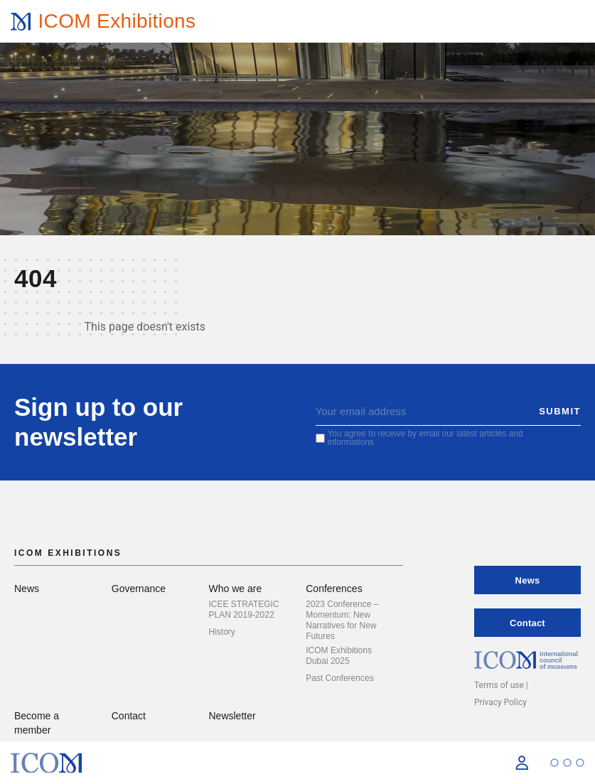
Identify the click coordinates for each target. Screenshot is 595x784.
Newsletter (232, 715)
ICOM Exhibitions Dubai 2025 (339, 655)
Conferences (334, 588)
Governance (139, 588)
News (26, 588)
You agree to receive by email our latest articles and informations (424, 437)
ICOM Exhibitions (116, 21)
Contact (129, 715)
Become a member (36, 723)
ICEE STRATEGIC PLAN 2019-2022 (244, 609)
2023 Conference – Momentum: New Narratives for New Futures (342, 620)
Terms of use (499, 685)
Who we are (235, 588)
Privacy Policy (500, 702)
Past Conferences (339, 678)
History (222, 632)
